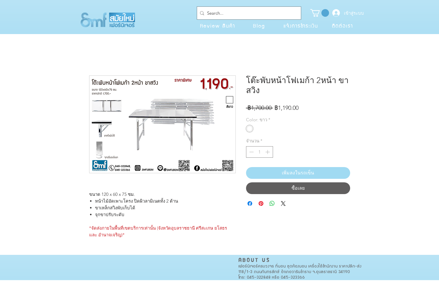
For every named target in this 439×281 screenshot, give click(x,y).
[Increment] (268, 152)
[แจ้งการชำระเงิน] (301, 25)
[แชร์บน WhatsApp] (272, 203)
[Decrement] (251, 152)
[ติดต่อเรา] (342, 25)
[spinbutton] (259, 152)
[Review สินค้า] (217, 25)
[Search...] (248, 13)
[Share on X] (283, 203)
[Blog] (259, 25)
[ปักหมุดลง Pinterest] (261, 203)
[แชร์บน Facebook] (249, 203)
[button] (319, 13)
